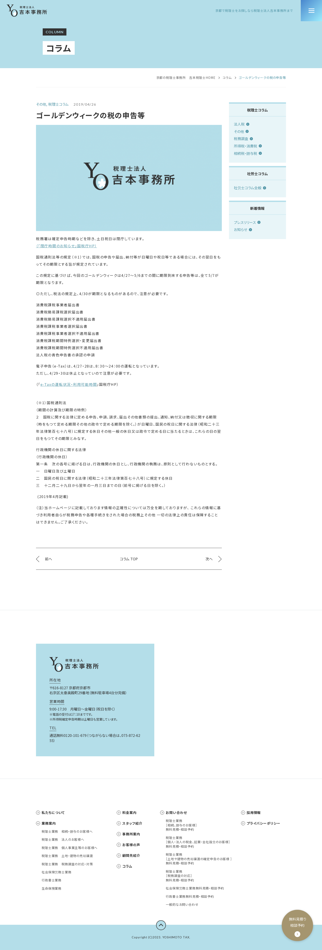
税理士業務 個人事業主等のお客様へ (69, 848)
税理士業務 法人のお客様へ (63, 839)
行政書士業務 (51, 880)
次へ (213, 558)
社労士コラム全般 (250, 187)
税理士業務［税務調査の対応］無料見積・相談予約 (180, 875)
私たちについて (50, 812)
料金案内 (127, 812)
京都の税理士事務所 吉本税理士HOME (186, 77)
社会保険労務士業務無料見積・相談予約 (195, 888)
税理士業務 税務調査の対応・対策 (67, 864)
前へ (44, 558)
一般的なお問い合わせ (182, 904)
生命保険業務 (51, 888)
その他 (241, 131)
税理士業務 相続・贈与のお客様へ (67, 831)
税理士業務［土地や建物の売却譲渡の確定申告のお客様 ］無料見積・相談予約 (199, 858)
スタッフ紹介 (129, 823)
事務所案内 (128, 834)
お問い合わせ (173, 812)
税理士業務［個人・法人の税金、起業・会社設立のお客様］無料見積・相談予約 (198, 842)
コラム (227, 77)
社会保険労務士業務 (57, 872)
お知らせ (243, 229)
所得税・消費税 (248, 146)
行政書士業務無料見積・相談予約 (190, 896)
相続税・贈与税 (248, 153)
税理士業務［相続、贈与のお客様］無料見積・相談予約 (181, 825)
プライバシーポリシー (260, 823)
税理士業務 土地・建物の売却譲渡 (67, 856)
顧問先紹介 (128, 855)
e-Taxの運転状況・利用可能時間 (68, 384)
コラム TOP (129, 558)
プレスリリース (247, 222)
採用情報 (251, 812)
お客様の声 (128, 844)
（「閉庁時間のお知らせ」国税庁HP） (66, 245)
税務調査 (243, 138)
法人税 (241, 124)
